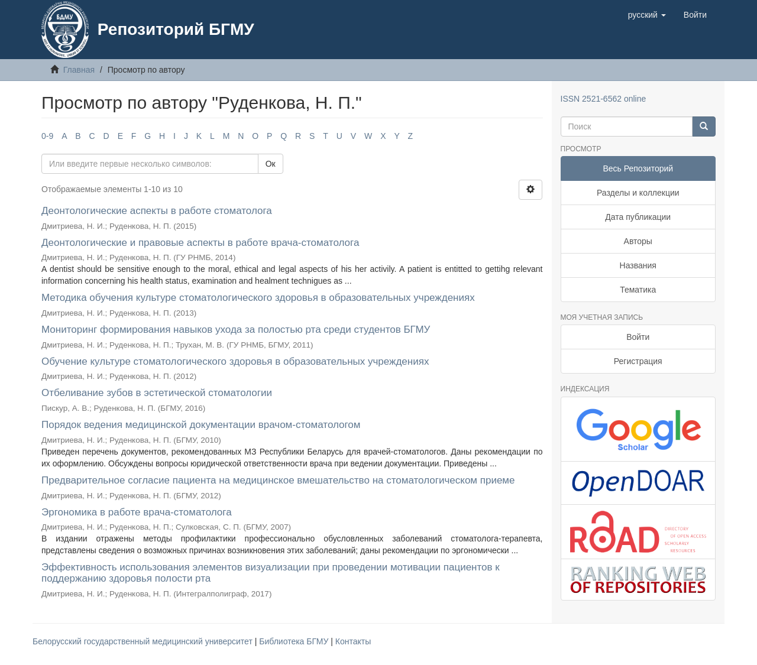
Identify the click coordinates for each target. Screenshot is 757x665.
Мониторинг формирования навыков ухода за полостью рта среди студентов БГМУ (235, 329)
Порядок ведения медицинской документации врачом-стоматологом (201, 424)
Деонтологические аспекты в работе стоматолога (156, 210)
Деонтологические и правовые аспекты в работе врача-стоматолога (200, 242)
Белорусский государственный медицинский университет (144, 641)
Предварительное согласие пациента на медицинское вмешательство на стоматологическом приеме (278, 480)
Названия (638, 265)
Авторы (638, 241)
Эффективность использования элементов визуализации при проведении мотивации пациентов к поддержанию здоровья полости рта (270, 573)
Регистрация (638, 361)
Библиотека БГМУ (295, 641)
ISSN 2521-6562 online (603, 98)
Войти (637, 337)
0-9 (47, 136)
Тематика (638, 289)
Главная (79, 69)
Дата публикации (638, 217)
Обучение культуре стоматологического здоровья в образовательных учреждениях (235, 361)
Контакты (353, 641)
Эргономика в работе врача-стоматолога (136, 512)
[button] (647, 15)
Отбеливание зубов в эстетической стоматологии (156, 392)
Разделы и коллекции (638, 192)
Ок (271, 163)
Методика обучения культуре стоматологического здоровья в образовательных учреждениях (258, 297)
